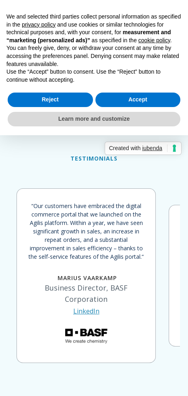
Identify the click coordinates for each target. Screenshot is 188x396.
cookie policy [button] (154, 40)
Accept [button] (137, 99)
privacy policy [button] (39, 24)
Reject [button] (50, 99)
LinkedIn (86, 311)
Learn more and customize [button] (94, 119)
